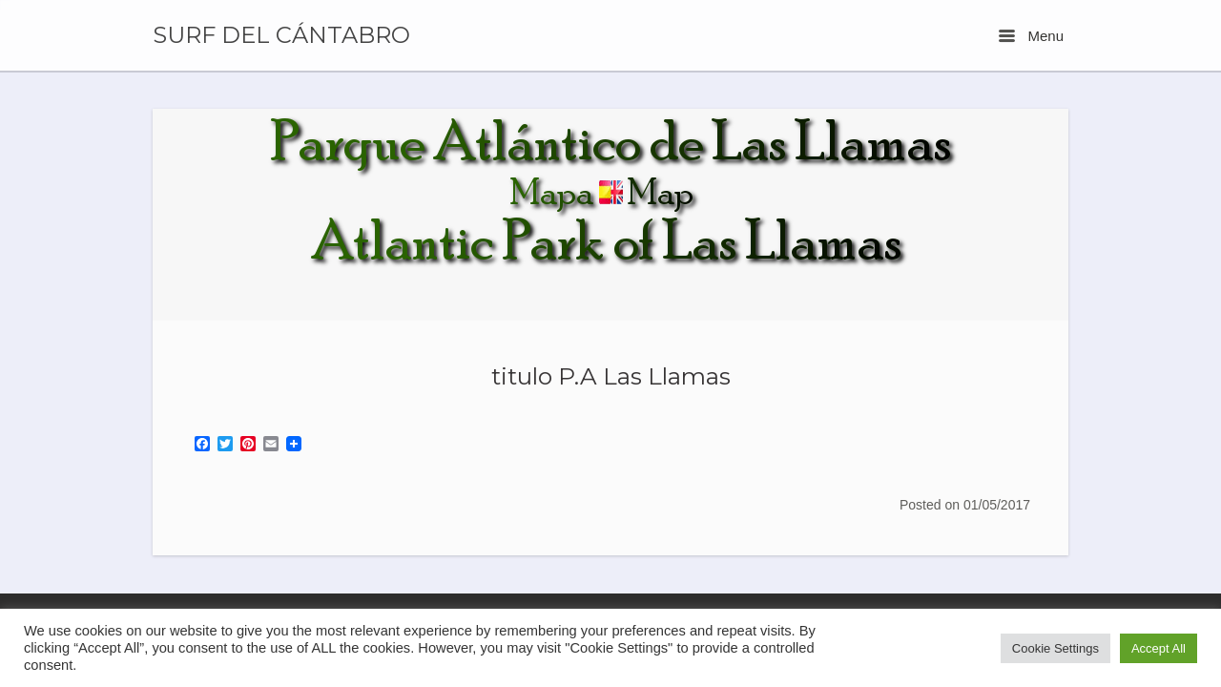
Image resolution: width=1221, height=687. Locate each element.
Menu (1031, 36)
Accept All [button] (1158, 648)
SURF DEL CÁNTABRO (281, 35)
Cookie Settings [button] (1055, 648)
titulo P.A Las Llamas (611, 376)
